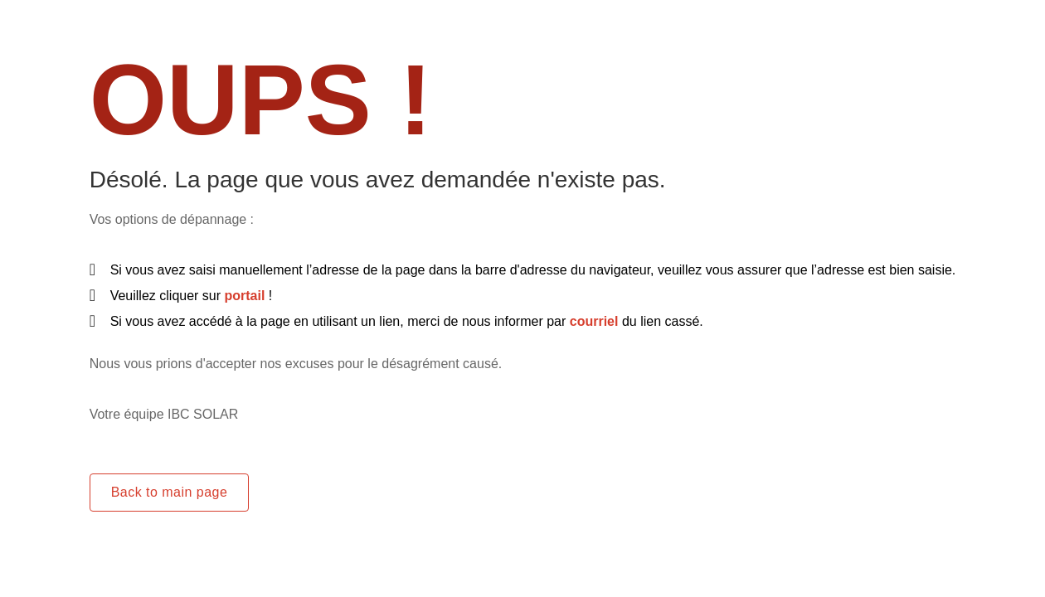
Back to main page (169, 492)
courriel (594, 321)
